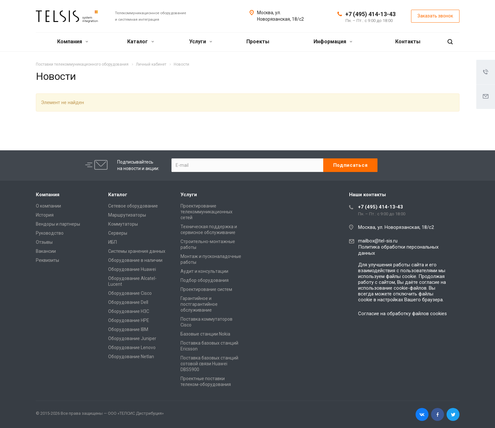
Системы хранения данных (136, 251)
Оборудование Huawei (132, 269)
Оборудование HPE (128, 320)
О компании (48, 206)
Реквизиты (47, 260)
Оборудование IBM (128, 329)
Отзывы (44, 242)
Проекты (257, 41)
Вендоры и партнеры (58, 224)
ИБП (112, 242)
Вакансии (46, 251)
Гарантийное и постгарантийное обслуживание (199, 304)
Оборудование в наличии (135, 260)
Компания (72, 41)
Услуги (200, 41)
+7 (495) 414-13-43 (370, 14)
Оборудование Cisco (130, 293)
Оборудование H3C (128, 311)
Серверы (117, 233)
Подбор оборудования (204, 280)
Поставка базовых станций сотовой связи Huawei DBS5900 (209, 363)
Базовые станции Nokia (205, 334)
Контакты (407, 41)
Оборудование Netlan (131, 356)
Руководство (50, 233)
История (45, 215)
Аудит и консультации (204, 271)
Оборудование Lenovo (132, 347)
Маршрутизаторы (127, 215)
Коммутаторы (123, 224)
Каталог (140, 41)
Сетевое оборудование (133, 206)
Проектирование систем (206, 289)
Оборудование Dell (128, 302)
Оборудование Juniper (132, 338)
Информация (333, 41)
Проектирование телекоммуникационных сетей (206, 211)
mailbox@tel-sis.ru (377, 241)
